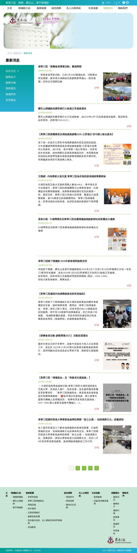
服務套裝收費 (34, 516)
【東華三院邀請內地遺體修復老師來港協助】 (62, 293)
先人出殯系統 (73, 8)
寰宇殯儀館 (18, 507)
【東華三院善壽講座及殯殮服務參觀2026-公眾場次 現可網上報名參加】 (76, 134)
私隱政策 (18, 550)
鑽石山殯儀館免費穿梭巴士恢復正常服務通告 (62, 108)
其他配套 (32, 527)
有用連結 (11, 100)
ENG (108, 3)
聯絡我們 (123, 8)
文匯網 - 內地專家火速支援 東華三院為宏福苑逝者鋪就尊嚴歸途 (72, 176)
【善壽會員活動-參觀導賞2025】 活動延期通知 (63, 335)
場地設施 (32, 505)
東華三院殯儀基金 (36, 501)
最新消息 (11, 71)
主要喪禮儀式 (34, 513)
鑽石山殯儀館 (18, 502)
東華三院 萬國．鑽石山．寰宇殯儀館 (27, 2)
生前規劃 (93, 8)
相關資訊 (108, 8)
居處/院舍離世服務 (101, 502)
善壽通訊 (11, 88)
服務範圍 (41, 8)
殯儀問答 (11, 94)
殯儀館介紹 (24, 8)
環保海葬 (70, 501)
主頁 (9, 8)
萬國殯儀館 (18, 497)
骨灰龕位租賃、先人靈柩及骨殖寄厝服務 (45, 521)
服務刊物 (11, 82)
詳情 (96, 87)
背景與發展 (33, 497)
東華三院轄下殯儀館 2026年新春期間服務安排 (62, 261)
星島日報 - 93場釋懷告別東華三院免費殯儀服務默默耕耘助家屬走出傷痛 (76, 219)
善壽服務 (98, 497)
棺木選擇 (32, 509)
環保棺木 (70, 497)
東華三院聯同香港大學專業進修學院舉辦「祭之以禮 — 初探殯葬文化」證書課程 (81, 419)
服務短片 (11, 77)
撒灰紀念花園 (71, 506)
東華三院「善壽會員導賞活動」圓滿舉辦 (59, 66)
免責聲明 (9, 550)
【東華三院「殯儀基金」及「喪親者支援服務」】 (64, 377)
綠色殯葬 (56, 8)
